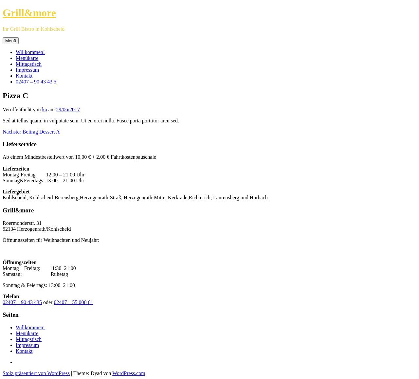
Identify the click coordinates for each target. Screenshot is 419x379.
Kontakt (24, 76)
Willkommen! (30, 52)
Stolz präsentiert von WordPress (36, 373)
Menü (10, 40)
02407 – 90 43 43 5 (36, 81)
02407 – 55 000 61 (73, 302)
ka (44, 109)
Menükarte (27, 58)
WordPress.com (128, 373)
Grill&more (29, 13)
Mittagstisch (29, 64)
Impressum (27, 70)
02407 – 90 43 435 (22, 302)
